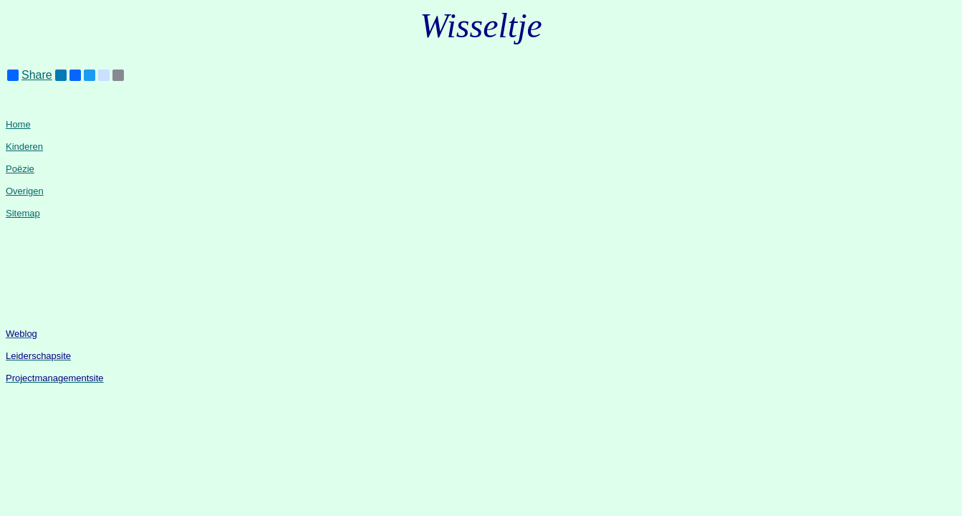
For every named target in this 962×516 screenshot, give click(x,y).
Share (29, 75)
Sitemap (23, 213)
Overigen (25, 191)
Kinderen (24, 146)
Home (18, 124)
